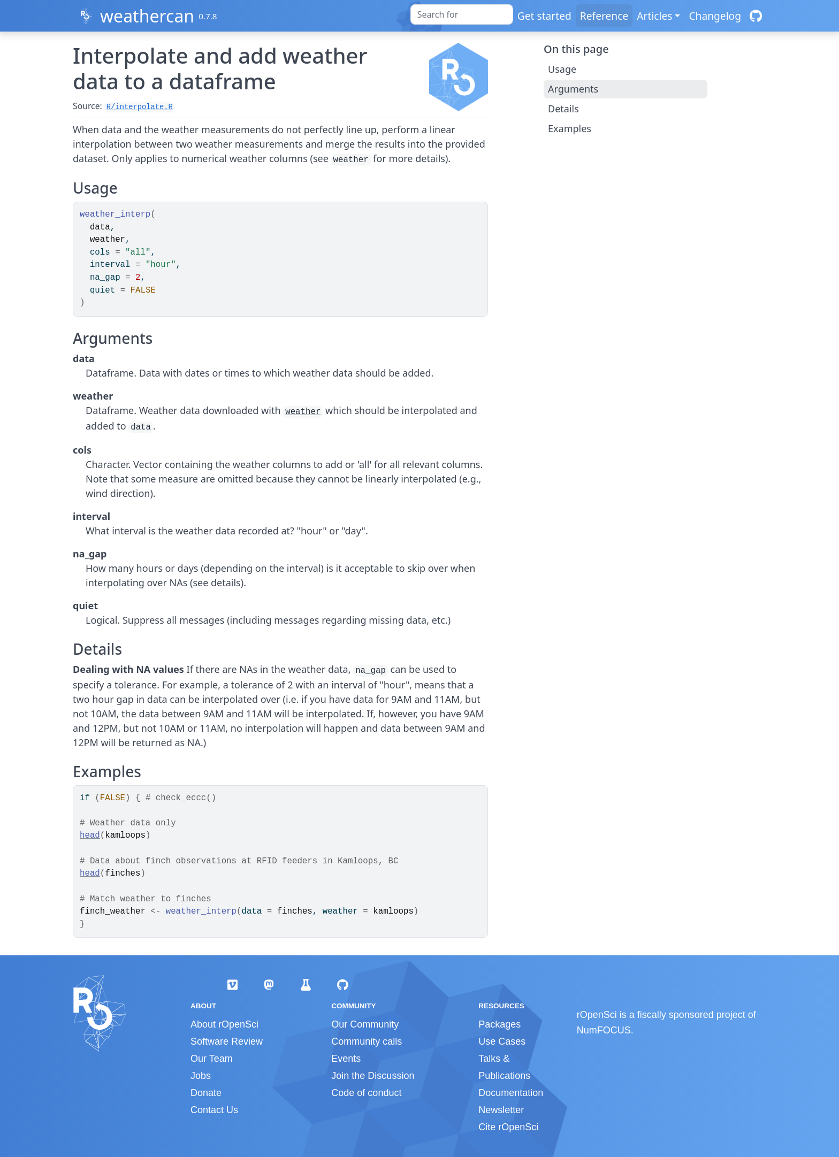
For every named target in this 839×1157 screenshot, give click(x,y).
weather (303, 412)
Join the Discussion (372, 1075)
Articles (654, 16)
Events (346, 1058)
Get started (544, 16)
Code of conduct (366, 1092)
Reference (604, 16)
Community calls (366, 1041)
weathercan (147, 16)
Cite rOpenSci (508, 1127)
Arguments (573, 88)
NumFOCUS (604, 1030)
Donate (206, 1092)
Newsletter (501, 1110)
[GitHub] (755, 15)
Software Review (226, 1041)
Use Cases (501, 1041)
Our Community (365, 1024)
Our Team (211, 1058)
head (90, 835)
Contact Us (214, 1110)
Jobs (200, 1075)
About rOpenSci (224, 1024)
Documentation (510, 1092)
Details (563, 108)
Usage (562, 69)
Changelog (715, 16)
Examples (569, 128)
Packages (499, 1024)
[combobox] (461, 14)
